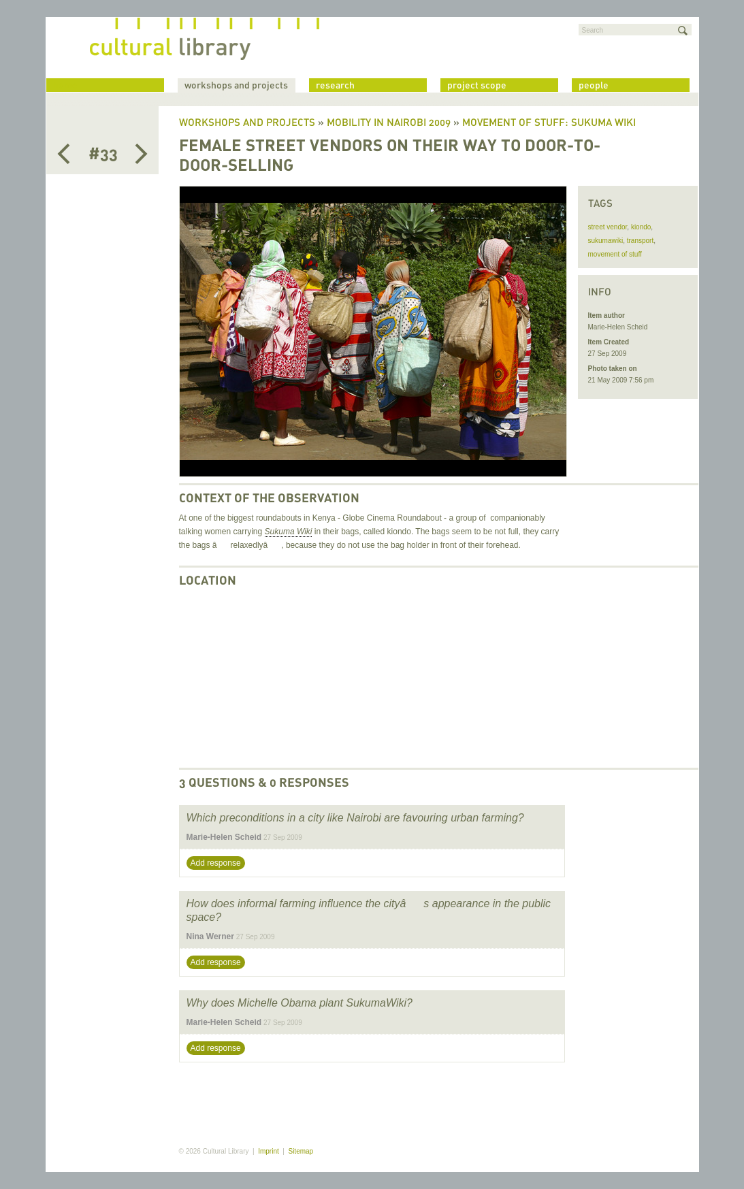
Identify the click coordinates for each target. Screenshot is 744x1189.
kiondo (641, 227)
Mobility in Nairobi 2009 (389, 123)
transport (640, 240)
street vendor (608, 227)
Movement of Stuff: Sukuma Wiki (549, 123)
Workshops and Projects (247, 123)
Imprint (268, 1151)
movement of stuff (615, 254)
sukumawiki (606, 240)
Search (593, 30)
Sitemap (300, 1151)
